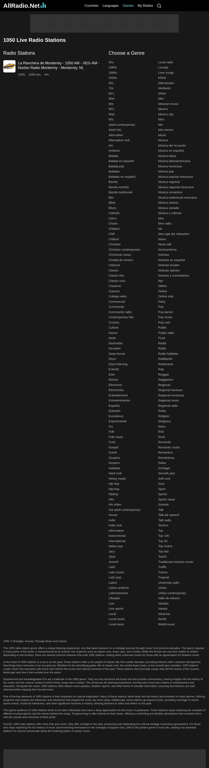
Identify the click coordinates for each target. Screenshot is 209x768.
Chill (112, 234)
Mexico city (165, 114)
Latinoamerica (118, 593)
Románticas (166, 457)
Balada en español (121, 161)
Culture (113, 327)
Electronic (115, 385)
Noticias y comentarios (173, 275)
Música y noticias (169, 213)
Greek (113, 452)
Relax (162, 410)
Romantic (164, 442)
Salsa (162, 463)
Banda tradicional (120, 192)
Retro (162, 426)
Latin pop (115, 577)
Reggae (163, 374)
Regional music (168, 400)
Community (116, 306)
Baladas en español (122, 176)
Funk (112, 442)
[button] (51, 53)
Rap (161, 369)
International (117, 541)
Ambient (114, 150)
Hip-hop (114, 489)
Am (46, 74)
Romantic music (169, 447)
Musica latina (167, 156)
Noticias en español (171, 260)
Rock (161, 437)
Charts (113, 223)
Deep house (117, 353)
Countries (91, 5)
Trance (163, 572)
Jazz (112, 551)
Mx (160, 228)
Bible (112, 202)
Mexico (163, 109)
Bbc (111, 197)
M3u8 (162, 77)
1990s (113, 72)
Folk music (116, 437)
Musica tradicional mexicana (177, 197)
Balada (113, 156)
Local (112, 614)
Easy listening (118, 364)
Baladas (114, 171)
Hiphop (113, 494)
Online (162, 291)
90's (111, 109)
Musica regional (169, 181)
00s (111, 62)
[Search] (159, 5)
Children (114, 228)
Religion (163, 416)
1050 (21, 74)
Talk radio (164, 520)
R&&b (162, 343)
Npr (160, 280)
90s (111, 119)
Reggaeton (165, 379)
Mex (161, 98)
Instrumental (117, 535)
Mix (160, 124)
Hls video (115, 504)
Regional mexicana (171, 395)
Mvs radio (164, 223)
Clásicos (114, 265)
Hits (111, 499)
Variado (163, 603)
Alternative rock (119, 140)
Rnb (161, 431)
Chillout (114, 239)
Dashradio (115, 343)
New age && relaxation (173, 234)
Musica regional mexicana (175, 187)
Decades (115, 348)
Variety (163, 608)
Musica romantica (170, 192)
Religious (164, 421)
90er (112, 114)
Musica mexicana (170, 166)
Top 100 (163, 535)
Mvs (161, 218)
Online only (165, 296)
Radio (162, 348)
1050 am (34, 74)
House (113, 515)
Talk (161, 509)
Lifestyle (114, 598)
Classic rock (117, 280)
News (162, 239)
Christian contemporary (124, 249)
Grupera (114, 457)
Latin (112, 567)
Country (114, 322)
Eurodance (116, 416)
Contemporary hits (121, 317)
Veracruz (164, 614)
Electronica (116, 390)
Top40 (162, 556)
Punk (161, 338)
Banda (113, 181)
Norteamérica (167, 249)
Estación (114, 410)
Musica (163, 140)
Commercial (117, 301)
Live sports (116, 608)
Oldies (162, 286)
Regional (164, 385)
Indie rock (115, 525)
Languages (111, 5)
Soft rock (164, 478)
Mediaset (164, 88)
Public (162, 327)
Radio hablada (168, 353)
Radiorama (165, 364)
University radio (168, 582)
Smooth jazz (166, 473)
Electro (113, 379)
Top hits (163, 551)
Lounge (163, 67)
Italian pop (116, 546)
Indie (112, 520)
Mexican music (168, 104)
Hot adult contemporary (124, 509)
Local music (117, 619)
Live (111, 603)
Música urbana (168, 202)
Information (116, 530)
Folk (111, 431)
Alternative (116, 135)
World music (166, 624)
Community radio (120, 312)
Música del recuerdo (172, 145)
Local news (116, 624)
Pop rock (164, 322)
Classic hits (116, 275)
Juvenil (113, 561)
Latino (113, 582)
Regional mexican (170, 390)
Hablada (114, 468)
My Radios (145, 5)
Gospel (113, 447)
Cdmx (113, 218)
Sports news (166, 499)
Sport (162, 489)
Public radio (166, 333)
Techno (163, 525)
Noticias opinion (169, 270)
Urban (162, 587)
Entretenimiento (119, 400)
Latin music (116, 572)
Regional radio (168, 405)
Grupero (114, 463)
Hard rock (115, 473)
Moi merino (165, 129)
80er (112, 98)
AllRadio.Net (24, 5)
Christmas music (120, 254)
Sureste (163, 504)
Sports (162, 494)
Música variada (168, 208)
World (162, 619)
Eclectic (114, 369)
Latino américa (119, 587)
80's (111, 93)
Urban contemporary (172, 593)
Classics (114, 291)
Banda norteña (119, 187)
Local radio (165, 62)
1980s (113, 67)
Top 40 (162, 541)
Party (161, 301)
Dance (113, 333)
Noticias (163, 254)
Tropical (163, 577)
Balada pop (116, 166)
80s (111, 104)
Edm (112, 374)
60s (111, 83)
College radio (118, 296)
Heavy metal (117, 478)
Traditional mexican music (175, 561)
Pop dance (165, 312)
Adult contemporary (122, 124)
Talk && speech (168, 515)
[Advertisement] (104, 23)
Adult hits (115, 129)
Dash (112, 338)
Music (162, 135)
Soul (161, 483)
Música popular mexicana (175, 176)
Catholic (114, 213)
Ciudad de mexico (121, 260)
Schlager (164, 468)
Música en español (171, 150)
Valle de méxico (169, 598)
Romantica (165, 452)
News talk (164, 244)
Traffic (162, 567)
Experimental (118, 421)
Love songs (166, 72)
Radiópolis (165, 358)
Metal (162, 93)
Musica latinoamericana (174, 161)
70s (111, 88)
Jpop (112, 556)
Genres (128, 5)
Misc (161, 119)
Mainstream (166, 83)
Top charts (165, 546)
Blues (112, 208)
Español (114, 405)
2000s (113, 77)
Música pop (166, 171)
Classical (115, 286)
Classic (113, 270)
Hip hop (114, 483)
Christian (115, 244)
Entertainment (118, 395)
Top (160, 530)
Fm (111, 426)
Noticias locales (168, 265)
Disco (112, 358)
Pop (161, 306)
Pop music (165, 317)
